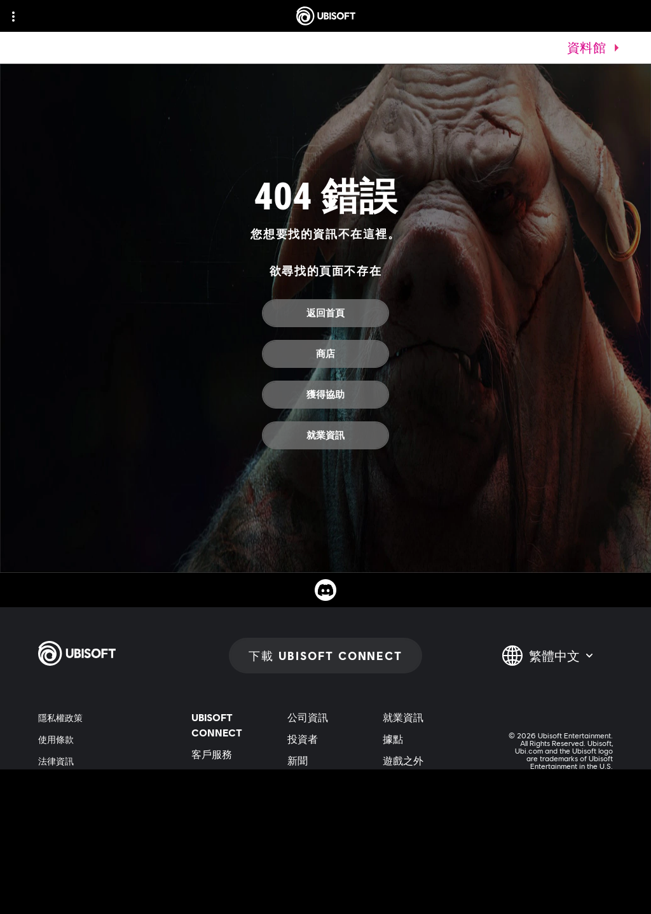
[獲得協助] (325, 395)
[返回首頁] (325, 313)
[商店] (325, 354)
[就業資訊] (325, 435)
